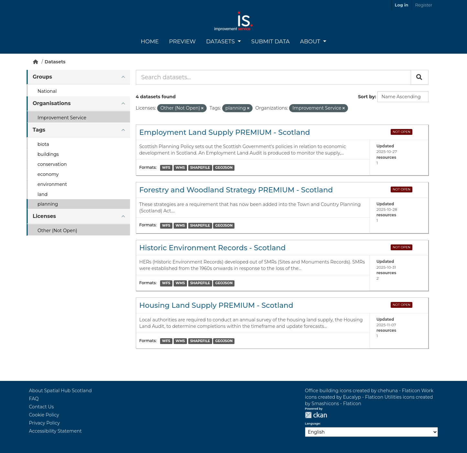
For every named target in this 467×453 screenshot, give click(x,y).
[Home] (35, 62)
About (311, 41)
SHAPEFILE (200, 168)
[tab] (78, 77)
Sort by (366, 97)
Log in (401, 4)
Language (312, 423)
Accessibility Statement (55, 431)
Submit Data (270, 41)
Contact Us (41, 407)
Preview (182, 41)
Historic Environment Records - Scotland (212, 247)
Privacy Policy (44, 423)
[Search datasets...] (273, 77)
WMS (180, 168)
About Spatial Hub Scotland (60, 391)
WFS (166, 168)
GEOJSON (224, 168)
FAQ (34, 399)
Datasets (221, 41)
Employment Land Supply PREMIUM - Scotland (224, 132)
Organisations (52, 103)
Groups (42, 77)
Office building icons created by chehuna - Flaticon (362, 391)
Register (423, 4)
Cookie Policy (44, 415)
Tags (39, 130)
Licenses (44, 216)
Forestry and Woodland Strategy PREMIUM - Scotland (236, 190)
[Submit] (420, 77)
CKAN (316, 415)
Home (150, 41)
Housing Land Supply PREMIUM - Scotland (216, 305)
